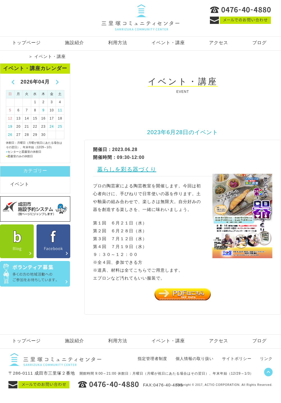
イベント (19, 184)
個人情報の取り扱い (195, 358)
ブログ (259, 42)
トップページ (26, 42)
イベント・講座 (168, 42)
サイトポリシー (236, 358)
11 (60, 110)
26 (10, 135)
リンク (266, 358)
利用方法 (117, 42)
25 (60, 127)
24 (51, 127)
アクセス (218, 42)
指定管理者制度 (152, 358)
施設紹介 (74, 42)
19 (10, 127)
